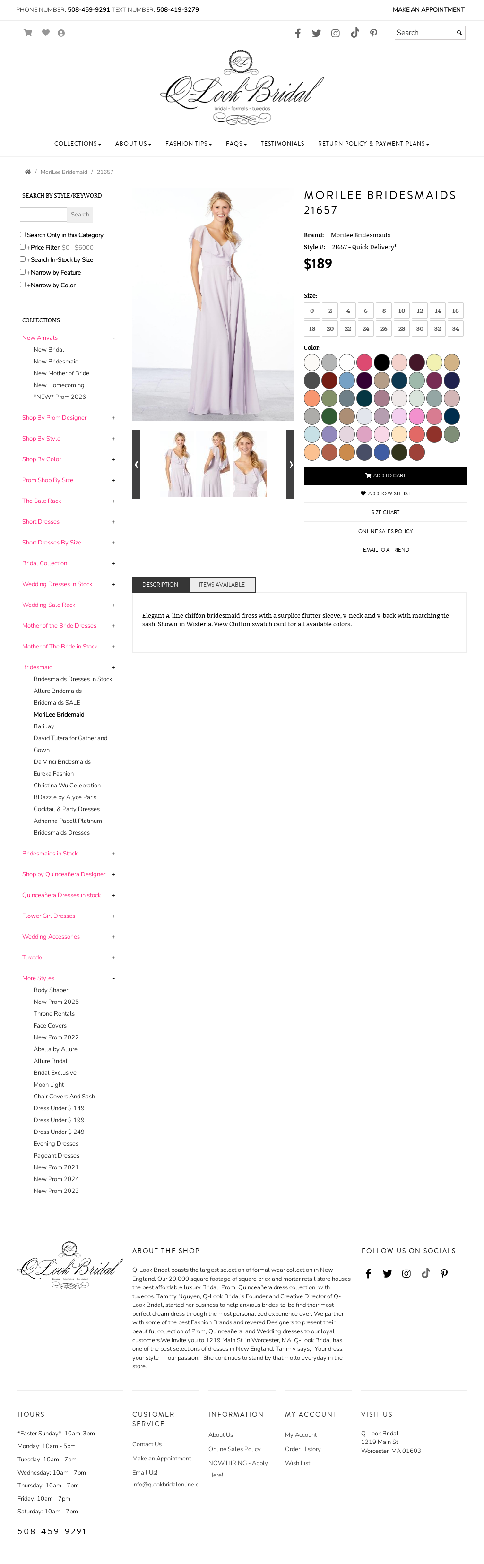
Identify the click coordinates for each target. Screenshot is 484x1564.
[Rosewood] (434, 416)
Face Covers (50, 1025)
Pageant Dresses (56, 1155)
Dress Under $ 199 (59, 1120)
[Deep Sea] (434, 398)
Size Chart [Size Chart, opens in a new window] (385, 512)
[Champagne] (452, 362)
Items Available (222, 585)
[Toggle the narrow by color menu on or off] (23, 284)
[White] (347, 362)
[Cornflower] (347, 380)
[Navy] (452, 380)
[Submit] (459, 33)
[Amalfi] (382, 452)
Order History (303, 1449)
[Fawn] (347, 416)
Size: (311, 295)
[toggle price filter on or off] (23, 247)
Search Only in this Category (65, 235)
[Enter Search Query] (43, 214)
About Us (220, 1435)
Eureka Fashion (54, 773)
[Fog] (364, 416)
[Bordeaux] (417, 362)
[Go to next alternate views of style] (290, 464)
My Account (301, 1435)
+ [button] (113, 418)
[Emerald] (329, 416)
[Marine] (399, 380)
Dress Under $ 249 (59, 1132)
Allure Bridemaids (58, 691)
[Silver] (329, 362)
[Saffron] (347, 452)
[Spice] (329, 452)
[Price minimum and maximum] (81, 247)
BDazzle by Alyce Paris (65, 797)
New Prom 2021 (56, 1167)
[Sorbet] (312, 452)
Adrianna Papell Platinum (68, 821)
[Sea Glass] (417, 398)
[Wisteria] (347, 434)
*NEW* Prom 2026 (60, 397)
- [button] (113, 338)
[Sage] (329, 398)
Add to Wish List (385, 493)
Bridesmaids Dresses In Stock (73, 679)
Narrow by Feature (56, 272)
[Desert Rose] (452, 398)
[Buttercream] (399, 434)
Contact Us (147, 1444)
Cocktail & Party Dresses (67, 809)
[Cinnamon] (434, 434)
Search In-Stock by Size (62, 260)
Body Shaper (51, 990)
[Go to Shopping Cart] (28, 33)
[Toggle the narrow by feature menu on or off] (23, 272)
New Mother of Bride (61, 373)
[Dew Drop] (399, 398)
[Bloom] (364, 434)
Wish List (297, 1463)
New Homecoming (59, 385)
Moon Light (49, 1084)
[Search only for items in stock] (23, 259)
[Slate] (347, 398)
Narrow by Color (53, 285)
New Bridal (49, 350)
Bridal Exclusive (55, 1073)
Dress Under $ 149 (59, 1108)
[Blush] (399, 362)
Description (160, 585)
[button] (78, 143)
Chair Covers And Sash (64, 1096)
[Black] (382, 362)
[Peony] (399, 416)
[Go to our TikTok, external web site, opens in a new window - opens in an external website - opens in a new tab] (354, 33)
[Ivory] (312, 362)
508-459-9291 (89, 10)
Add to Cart (385, 475)
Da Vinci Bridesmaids (62, 762)
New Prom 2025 (56, 1002)
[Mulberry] (434, 380)
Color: (312, 347)
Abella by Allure (56, 1049)
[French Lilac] (382, 416)
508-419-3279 (177, 10)
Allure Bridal (51, 1061)
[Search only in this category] (23, 234)
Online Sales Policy (234, 1449)
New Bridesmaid (56, 361)
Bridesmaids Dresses (62, 833)
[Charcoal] (312, 380)
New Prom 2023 (56, 1191)
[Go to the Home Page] (28, 172)
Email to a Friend (386, 549)
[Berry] (364, 362)
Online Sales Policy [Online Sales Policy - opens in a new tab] (385, 531)
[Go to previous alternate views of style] (136, 464)
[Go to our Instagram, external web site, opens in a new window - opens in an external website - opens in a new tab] (335, 34)
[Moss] (452, 434)
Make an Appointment (429, 10)
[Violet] (382, 398)
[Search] (430, 33)
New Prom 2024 (56, 1179)
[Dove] (312, 416)
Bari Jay (44, 726)
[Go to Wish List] (46, 33)
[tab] (70, 368)
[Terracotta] (417, 452)
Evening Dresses (56, 1144)
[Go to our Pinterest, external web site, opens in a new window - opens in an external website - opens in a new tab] (373, 34)
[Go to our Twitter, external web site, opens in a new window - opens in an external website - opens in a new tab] (317, 34)
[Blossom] (382, 434)
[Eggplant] (364, 380)
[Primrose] (417, 416)
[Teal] (364, 398)
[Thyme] (399, 452)
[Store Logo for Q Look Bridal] (242, 87)
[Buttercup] (434, 362)
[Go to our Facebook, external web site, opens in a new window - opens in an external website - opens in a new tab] (298, 34)
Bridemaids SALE (57, 703)
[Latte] (382, 380)
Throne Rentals (54, 1014)
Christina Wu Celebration (67, 785)
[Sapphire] (452, 416)
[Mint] (417, 380)
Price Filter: (45, 247)
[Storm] (329, 434)
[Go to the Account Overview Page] (61, 34)
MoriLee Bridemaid (59, 714)
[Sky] (312, 434)
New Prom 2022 (56, 1037)
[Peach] (312, 398)
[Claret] (329, 380)
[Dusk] (364, 452)
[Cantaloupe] (417, 434)
